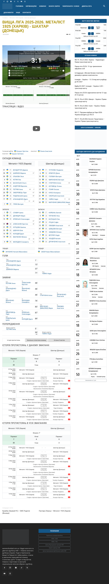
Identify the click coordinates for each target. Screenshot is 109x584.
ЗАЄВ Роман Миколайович (50, 252)
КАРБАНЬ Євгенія (55, 213)
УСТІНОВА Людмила (56, 170)
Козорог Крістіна (22, 151)
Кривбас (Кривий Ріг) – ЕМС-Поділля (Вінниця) (16, 512)
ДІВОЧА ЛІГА (87, 6)
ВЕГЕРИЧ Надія (54, 235)
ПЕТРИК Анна (18, 189)
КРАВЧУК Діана (54, 173)
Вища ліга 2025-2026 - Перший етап (34, 52)
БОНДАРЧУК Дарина (20, 170)
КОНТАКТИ (27, 12)
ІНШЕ (18, 12)
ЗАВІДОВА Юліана (55, 232)
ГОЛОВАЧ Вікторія (55, 176)
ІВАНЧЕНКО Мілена (20, 237)
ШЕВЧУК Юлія (18, 230)
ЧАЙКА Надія (53, 199)
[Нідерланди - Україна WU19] (91, 27)
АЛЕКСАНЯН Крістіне (20, 224)
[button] (104, 6)
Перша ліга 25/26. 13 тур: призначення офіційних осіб (88, 67)
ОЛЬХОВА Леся (18, 176)
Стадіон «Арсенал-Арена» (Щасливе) (30, 53)
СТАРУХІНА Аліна (55, 183)
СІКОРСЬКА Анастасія (57, 196)
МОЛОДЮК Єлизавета (21, 242)
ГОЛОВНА (19, 6)
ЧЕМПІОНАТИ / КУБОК (70, 6)
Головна (5, 18)
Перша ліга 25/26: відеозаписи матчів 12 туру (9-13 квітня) (91, 94)
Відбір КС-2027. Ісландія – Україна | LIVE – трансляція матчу (89, 87)
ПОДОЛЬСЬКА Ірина (20, 196)
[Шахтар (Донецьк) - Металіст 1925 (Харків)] (36, 374)
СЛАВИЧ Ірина (18, 213)
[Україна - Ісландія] (91, 41)
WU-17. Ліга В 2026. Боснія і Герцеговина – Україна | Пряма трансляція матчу (89, 120)
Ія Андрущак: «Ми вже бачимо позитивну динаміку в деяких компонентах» (89, 74)
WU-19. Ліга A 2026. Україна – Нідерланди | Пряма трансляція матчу (90, 61)
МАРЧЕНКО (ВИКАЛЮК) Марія (59, 202)
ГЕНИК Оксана (54, 189)
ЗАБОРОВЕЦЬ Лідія (20, 192)
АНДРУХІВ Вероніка (20, 186)
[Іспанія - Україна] (91, 33)
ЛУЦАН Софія (53, 222)
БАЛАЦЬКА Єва (54, 219)
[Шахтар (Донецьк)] (53, 62)
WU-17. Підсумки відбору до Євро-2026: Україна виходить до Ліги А (88, 114)
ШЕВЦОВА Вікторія (55, 229)
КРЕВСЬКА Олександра (21, 219)
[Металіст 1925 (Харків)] (19, 62)
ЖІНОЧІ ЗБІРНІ (54, 6)
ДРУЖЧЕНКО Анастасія (57, 242)
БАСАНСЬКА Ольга (19, 183)
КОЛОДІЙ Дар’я (18, 234)
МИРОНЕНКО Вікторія (56, 180)
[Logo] (8, 6)
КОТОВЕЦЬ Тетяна (55, 186)
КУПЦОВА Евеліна (19, 227)
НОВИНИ (42, 6)
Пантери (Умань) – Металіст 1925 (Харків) (54, 511)
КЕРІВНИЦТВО (31, 6)
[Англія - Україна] (91, 48)
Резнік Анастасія (46, 151)
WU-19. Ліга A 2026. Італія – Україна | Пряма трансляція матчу (90, 107)
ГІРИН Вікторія (18, 204)
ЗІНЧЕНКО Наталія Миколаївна (16, 252)
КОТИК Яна (17, 180)
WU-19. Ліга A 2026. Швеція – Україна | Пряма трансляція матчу (90, 100)
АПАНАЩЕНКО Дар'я (20, 199)
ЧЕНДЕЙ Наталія (55, 238)
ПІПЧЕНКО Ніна (54, 216)
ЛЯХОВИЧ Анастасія (56, 225)
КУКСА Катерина (55, 193)
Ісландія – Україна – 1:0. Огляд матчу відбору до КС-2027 (91, 81)
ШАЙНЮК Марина (19, 173)
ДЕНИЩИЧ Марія (19, 216)
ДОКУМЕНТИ (8, 12)
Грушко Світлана (17, 154)
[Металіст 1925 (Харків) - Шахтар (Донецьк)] (36, 370)
